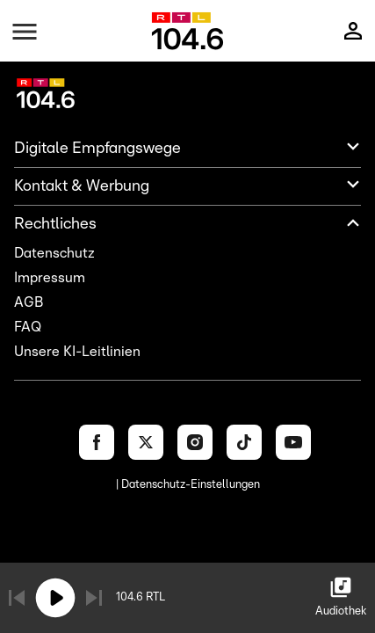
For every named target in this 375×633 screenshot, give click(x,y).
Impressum (49, 278)
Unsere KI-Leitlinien (77, 352)
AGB (28, 302)
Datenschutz (54, 253)
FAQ (27, 327)
